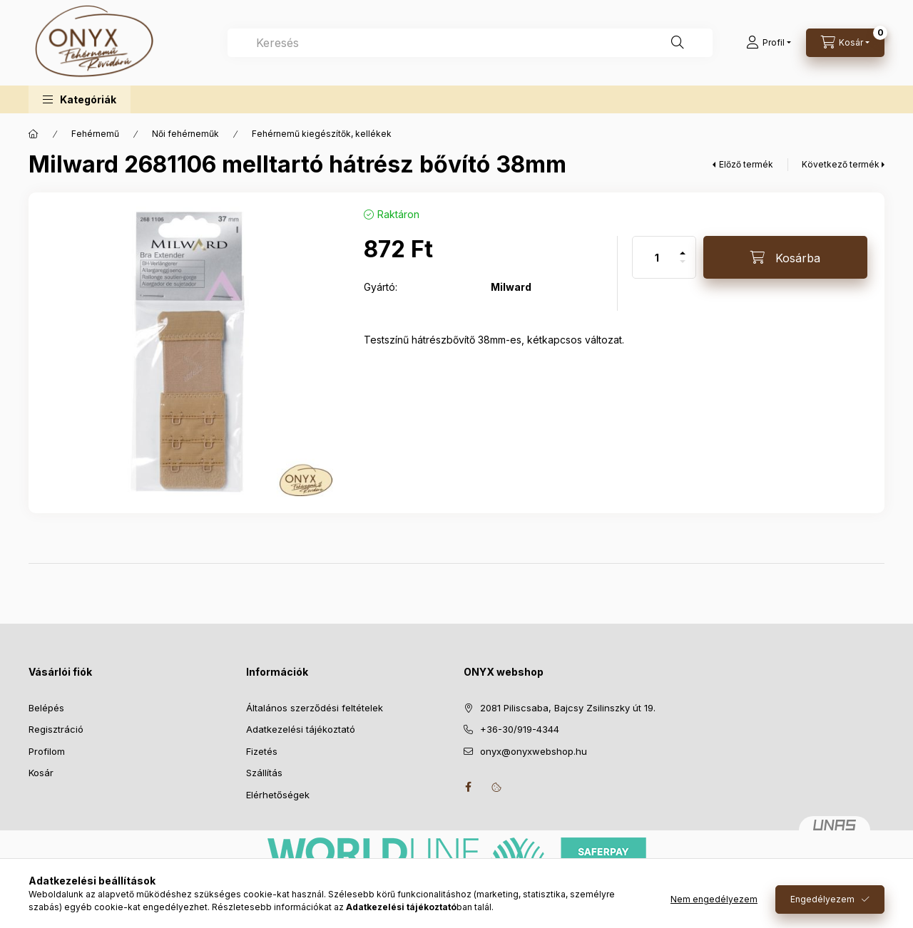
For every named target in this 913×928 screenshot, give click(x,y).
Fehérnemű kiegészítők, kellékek (322, 133)
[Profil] (768, 43)
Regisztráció (56, 729)
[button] (80, 99)
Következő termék (840, 164)
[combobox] (470, 43)
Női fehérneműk (185, 133)
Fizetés (261, 751)
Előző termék (746, 164)
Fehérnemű (95, 133)
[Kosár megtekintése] (845, 43)
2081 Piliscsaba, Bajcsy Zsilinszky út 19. (568, 707)
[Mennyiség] (657, 257)
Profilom (47, 751)
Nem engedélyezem (714, 899)
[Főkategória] (34, 134)
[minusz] (682, 267)
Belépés (46, 707)
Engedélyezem (822, 899)
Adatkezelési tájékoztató (300, 729)
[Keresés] (677, 42)
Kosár (41, 772)
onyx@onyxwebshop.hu (533, 751)
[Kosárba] (785, 257)
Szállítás (264, 772)
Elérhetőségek (278, 794)
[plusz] (682, 247)
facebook (468, 787)
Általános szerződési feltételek (314, 707)
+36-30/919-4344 (519, 729)
